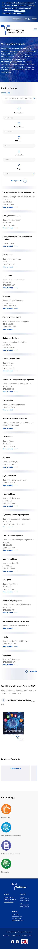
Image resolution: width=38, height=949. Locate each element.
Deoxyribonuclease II (12, 216)
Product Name (19, 113)
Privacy (18, 936)
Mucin (5, 637)
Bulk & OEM (5, 817)
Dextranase (7, 255)
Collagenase (15, 768)
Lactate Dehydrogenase (13, 535)
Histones (6, 457)
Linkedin (17, 941)
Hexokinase (8, 437)
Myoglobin (7, 655)
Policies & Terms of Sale (10, 854)
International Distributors (11, 836)
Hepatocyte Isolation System (15, 418)
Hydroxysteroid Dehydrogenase (16, 515)
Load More (33, 671)
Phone (22, 897)
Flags (19, 169)
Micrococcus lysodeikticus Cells (16, 621)
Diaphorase (7, 275)
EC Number (19, 141)
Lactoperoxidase (10, 559)
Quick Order (16, 19)
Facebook (12, 941)
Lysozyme (7, 580)
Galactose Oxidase (11, 338)
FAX (21, 903)
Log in (34, 19)
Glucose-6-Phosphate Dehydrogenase (18, 379)
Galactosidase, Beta (11, 359)
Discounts (5, 872)
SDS (13, 936)
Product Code (19, 127)
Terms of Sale (7, 936)
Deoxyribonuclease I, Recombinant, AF (19, 192)
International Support (10, 899)
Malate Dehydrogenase (12, 600)
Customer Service (9, 897)
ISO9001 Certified (27, 936)
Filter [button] (3, 93)
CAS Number (19, 155)
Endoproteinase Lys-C (12, 317)
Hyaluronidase (9, 494)
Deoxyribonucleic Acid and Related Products (17, 237)
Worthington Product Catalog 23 (19, 700)
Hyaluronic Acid (9, 476)
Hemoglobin (8, 400)
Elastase (6, 296)
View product (8, 207)
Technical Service (8, 902)
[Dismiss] (35, 2)
